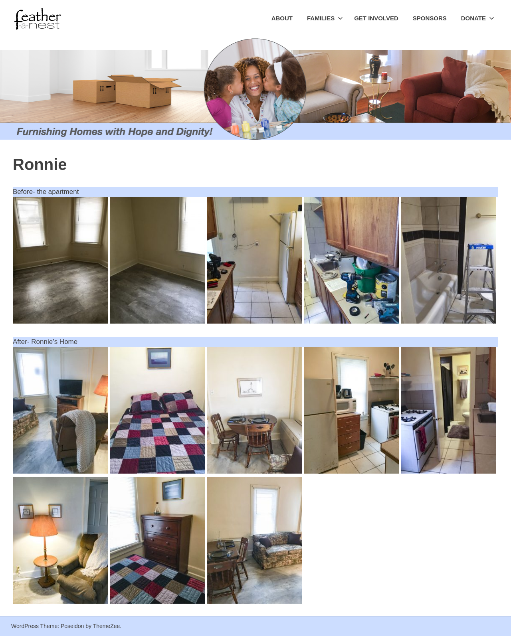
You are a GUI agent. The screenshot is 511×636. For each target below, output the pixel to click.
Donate (477, 18)
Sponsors (430, 18)
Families (325, 18)
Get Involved (376, 18)
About (282, 18)
